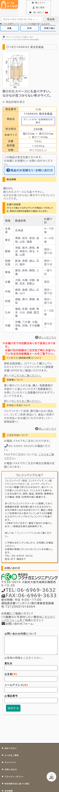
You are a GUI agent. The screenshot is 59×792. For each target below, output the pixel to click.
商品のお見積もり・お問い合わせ (29, 170)
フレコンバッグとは (27, 533)
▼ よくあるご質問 (10, 755)
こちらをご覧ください (27, 375)
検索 (51, 19)
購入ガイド (38, 3)
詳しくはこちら (45, 337)
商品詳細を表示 (14, 102)
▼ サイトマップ (9, 762)
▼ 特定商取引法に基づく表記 (15, 784)
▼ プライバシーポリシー (13, 777)
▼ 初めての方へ (9, 748)
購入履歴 (38, 8)
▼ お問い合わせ (9, 769)
